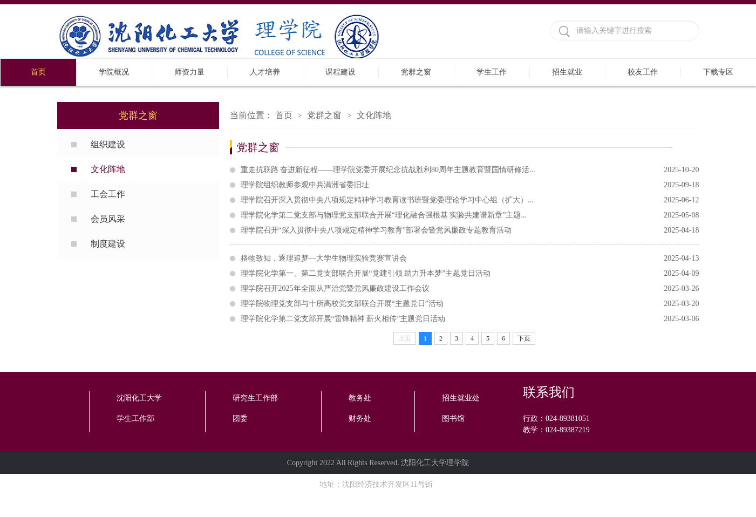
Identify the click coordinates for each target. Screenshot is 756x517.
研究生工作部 (255, 398)
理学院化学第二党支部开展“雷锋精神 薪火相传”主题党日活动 (470, 318)
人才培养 (265, 72)
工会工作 (108, 194)
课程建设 (340, 72)
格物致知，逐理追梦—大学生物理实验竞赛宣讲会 (470, 258)
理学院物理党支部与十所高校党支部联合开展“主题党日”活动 (470, 303)
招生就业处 (461, 398)
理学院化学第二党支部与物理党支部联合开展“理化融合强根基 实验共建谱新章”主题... (470, 215)
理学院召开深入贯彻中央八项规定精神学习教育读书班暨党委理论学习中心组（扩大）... (470, 200)
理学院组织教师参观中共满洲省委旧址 (470, 185)
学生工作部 (135, 418)
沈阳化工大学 (139, 398)
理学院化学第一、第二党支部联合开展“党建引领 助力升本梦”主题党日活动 (470, 273)
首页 (38, 72)
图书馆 (453, 418)
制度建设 (108, 243)
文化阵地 (108, 169)
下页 (523, 338)
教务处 (360, 398)
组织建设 (108, 144)
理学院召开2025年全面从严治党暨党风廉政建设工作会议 (470, 288)
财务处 (360, 418)
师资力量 (189, 72)
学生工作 (491, 72)
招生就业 (567, 72)
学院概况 (114, 72)
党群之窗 (416, 72)
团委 (240, 418)
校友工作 (643, 72)
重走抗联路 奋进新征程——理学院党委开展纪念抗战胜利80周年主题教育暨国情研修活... (470, 170)
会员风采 (108, 218)
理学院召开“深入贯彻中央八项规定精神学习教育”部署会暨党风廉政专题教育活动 (470, 230)
